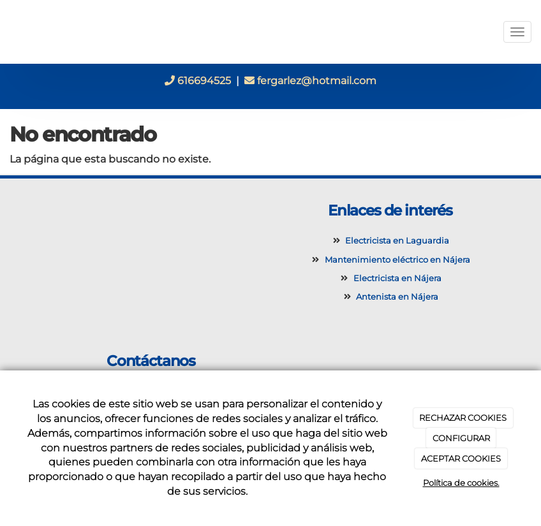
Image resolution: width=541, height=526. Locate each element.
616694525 (198, 81)
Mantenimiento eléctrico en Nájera (395, 260)
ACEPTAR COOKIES (461, 458)
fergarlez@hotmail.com (310, 81)
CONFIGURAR (461, 438)
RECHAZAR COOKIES (463, 418)
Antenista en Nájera (395, 297)
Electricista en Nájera (395, 278)
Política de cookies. (461, 483)
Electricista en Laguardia (395, 240)
